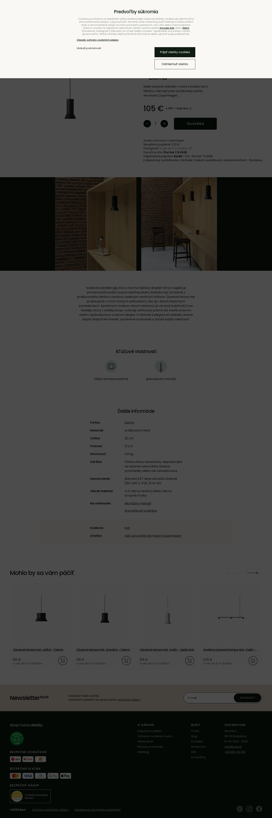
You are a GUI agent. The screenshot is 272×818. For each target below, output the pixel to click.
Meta (186, 28)
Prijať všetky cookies (175, 52)
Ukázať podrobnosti (89, 48)
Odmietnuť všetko (175, 64)
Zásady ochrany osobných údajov (98, 40)
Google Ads (167, 28)
